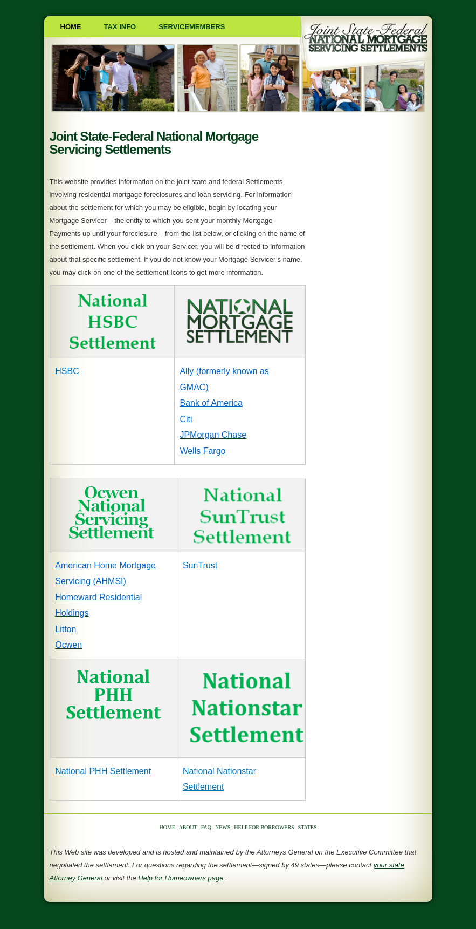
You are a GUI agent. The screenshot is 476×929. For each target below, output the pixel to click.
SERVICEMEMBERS (191, 26)
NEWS (222, 827)
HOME (167, 827)
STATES (307, 827)
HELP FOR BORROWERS (264, 827)
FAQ (206, 827)
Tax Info (120, 26)
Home (70, 26)
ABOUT (187, 827)
